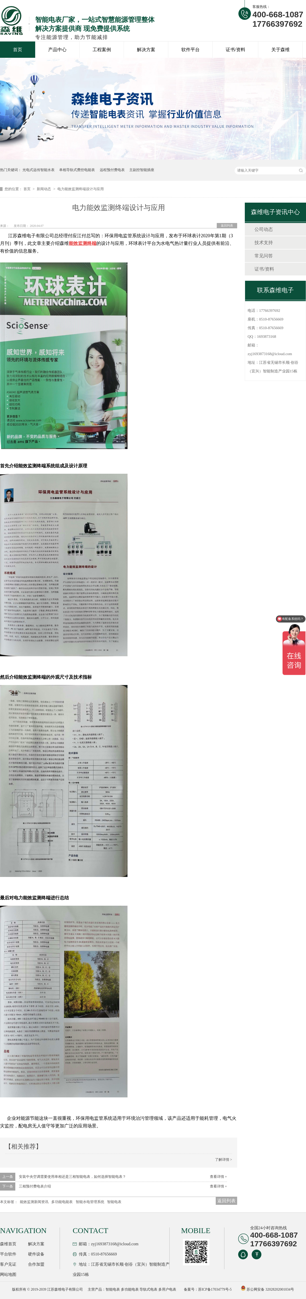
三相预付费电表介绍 (35, 1186)
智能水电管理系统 (90, 1202)
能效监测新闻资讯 (34, 1202)
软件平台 (190, 49)
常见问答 (263, 255)
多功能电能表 (62, 1202)
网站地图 (8, 1274)
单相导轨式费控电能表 (77, 170)
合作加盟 (36, 1264)
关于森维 (280, 49)
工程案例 (102, 49)
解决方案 (146, 49)
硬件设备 (36, 1254)
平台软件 (8, 1254)
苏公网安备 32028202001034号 (267, 1289)
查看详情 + (218, 1177)
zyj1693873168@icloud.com (270, 354)
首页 (17, 49)
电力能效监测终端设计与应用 (80, 189)
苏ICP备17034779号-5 (215, 1289)
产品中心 (57, 49)
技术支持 (263, 242)
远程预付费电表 (112, 170)
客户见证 (8, 1264)
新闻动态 (44, 189)
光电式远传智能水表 (38, 170)
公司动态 (263, 229)
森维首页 (8, 1244)
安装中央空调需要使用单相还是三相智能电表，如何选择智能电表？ (72, 1177)
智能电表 (114, 1202)
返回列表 (227, 225)
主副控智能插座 (141, 170)
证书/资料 (235, 49)
